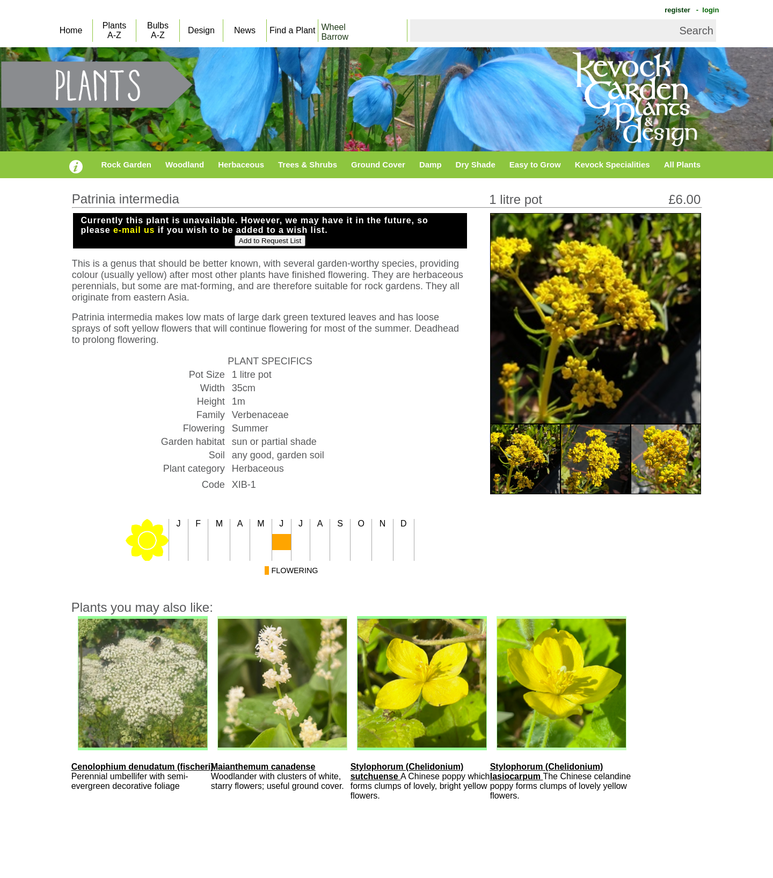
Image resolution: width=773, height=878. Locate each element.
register (676, 10)
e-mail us (134, 230)
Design (201, 30)
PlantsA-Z (114, 30)
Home (71, 30)
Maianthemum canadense (263, 766)
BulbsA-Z (158, 30)
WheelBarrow (334, 32)
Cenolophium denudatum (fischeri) (142, 766)
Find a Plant (292, 30)
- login (706, 10)
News (245, 30)
